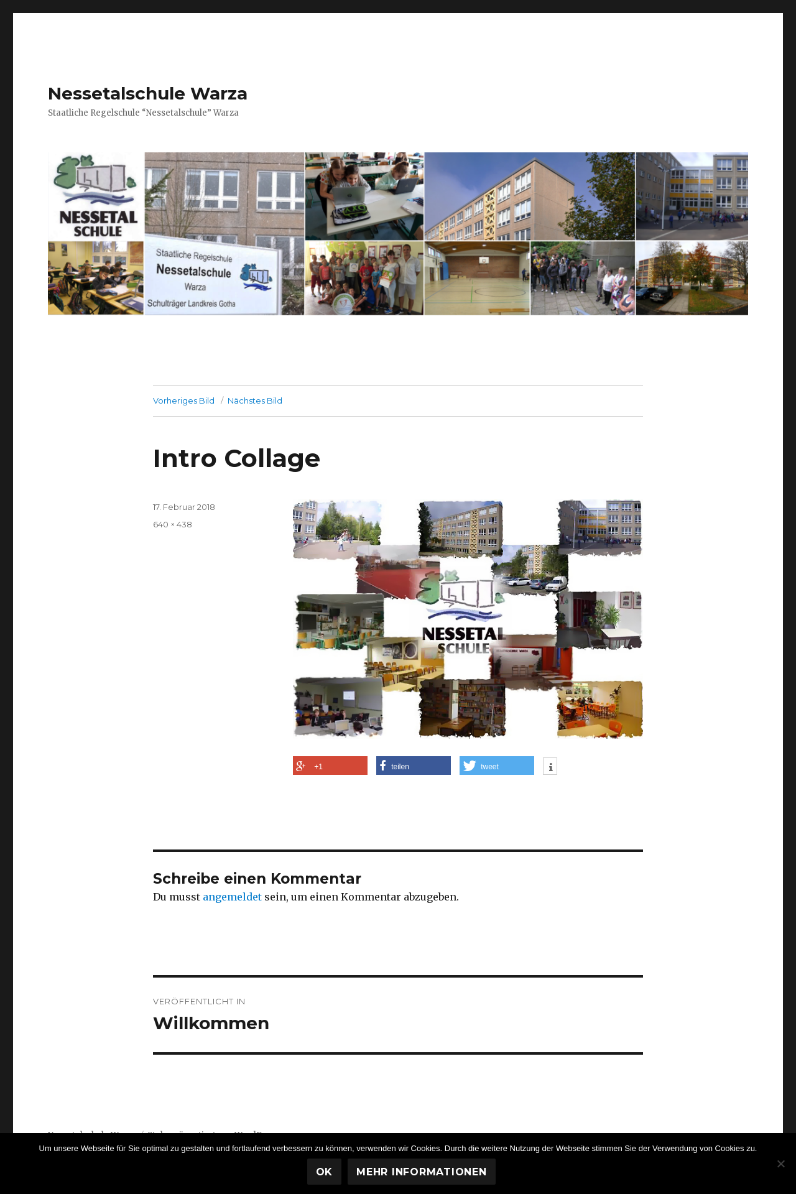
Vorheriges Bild (184, 400)
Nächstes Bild (255, 400)
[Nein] (780, 1163)
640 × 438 (172, 524)
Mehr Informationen (421, 1172)
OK (324, 1172)
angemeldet (232, 897)
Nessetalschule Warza (148, 93)
